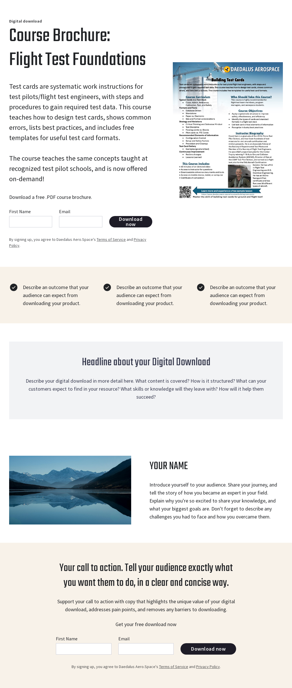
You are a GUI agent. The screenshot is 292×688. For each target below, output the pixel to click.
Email (64, 211)
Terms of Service (111, 239)
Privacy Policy (208, 666)
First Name (20, 211)
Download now (130, 221)
